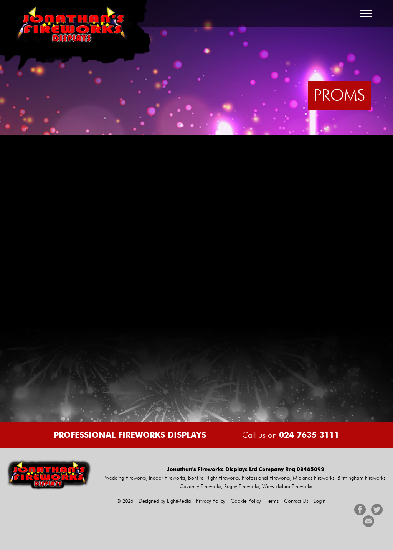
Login (319, 501)
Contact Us (296, 501)
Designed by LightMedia (165, 501)
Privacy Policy (210, 501)
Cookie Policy (246, 501)
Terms (272, 501)
